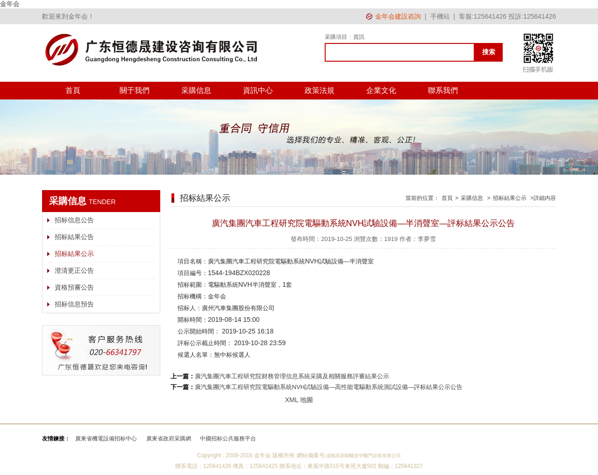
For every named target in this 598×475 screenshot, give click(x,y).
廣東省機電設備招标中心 (106, 438)
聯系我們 (443, 90)
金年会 (10, 3)
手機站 (440, 16)
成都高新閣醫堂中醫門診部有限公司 (363, 455)
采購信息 (196, 90)
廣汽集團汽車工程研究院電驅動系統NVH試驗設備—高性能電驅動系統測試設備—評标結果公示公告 (329, 386)
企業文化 (381, 90)
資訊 (358, 37)
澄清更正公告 (74, 270)
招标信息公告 (74, 220)
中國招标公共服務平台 (228, 438)
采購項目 (336, 37)
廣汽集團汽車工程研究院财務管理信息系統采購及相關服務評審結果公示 (292, 376)
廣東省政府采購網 (168, 438)
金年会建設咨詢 (398, 16)
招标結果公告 (74, 237)
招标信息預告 (74, 304)
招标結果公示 (74, 253)
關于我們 (135, 90)
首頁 (72, 90)
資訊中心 (258, 90)
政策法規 (320, 90)
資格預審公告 (74, 287)
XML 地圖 (299, 400)
